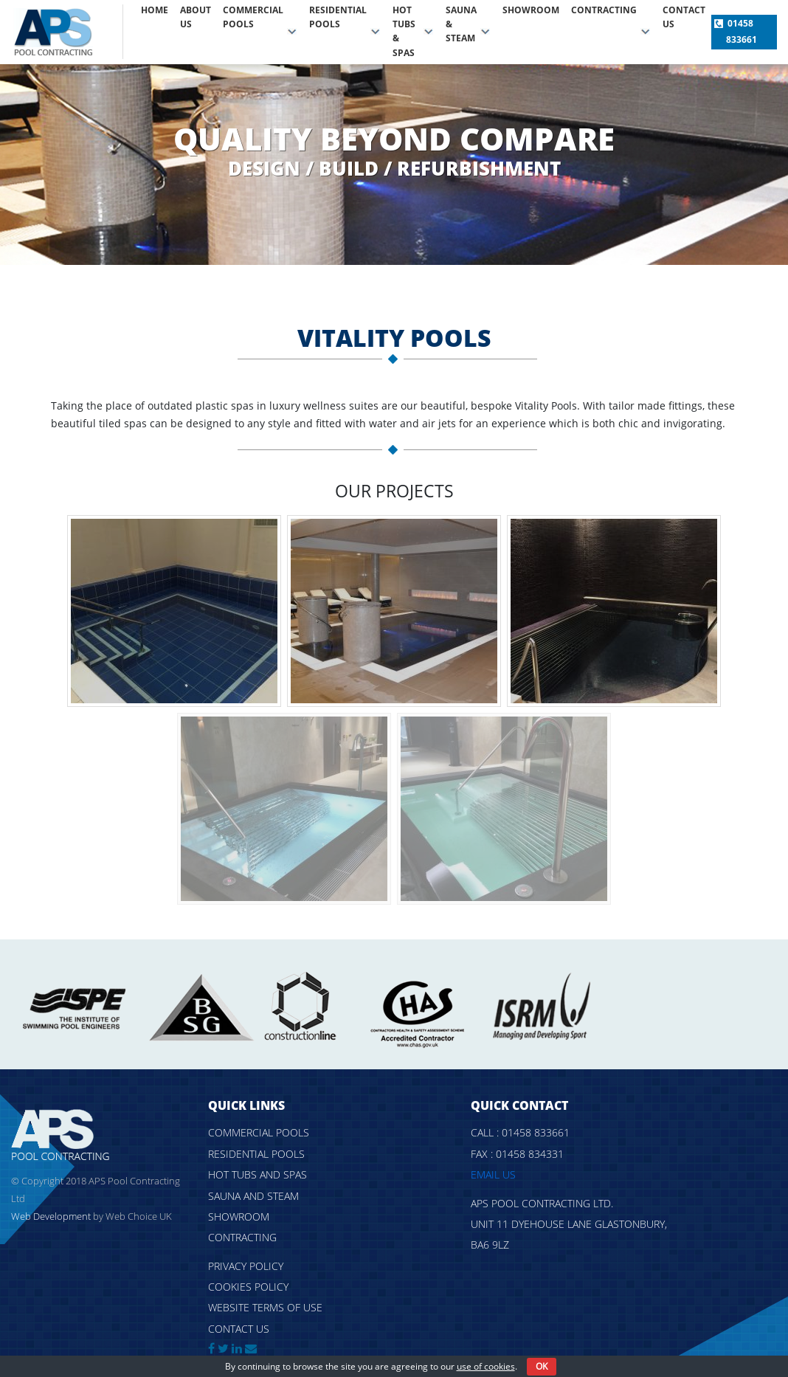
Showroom (530, 10)
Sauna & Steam (461, 24)
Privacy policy (245, 1266)
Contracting (604, 10)
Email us (493, 1174)
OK (541, 1366)
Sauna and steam (253, 1196)
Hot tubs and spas (257, 1174)
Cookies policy (248, 1287)
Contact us (684, 17)
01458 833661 (741, 31)
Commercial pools (253, 17)
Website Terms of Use (265, 1307)
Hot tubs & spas (404, 31)
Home (154, 10)
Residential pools (338, 17)
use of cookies (486, 1366)
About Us (195, 17)
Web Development (51, 1216)
